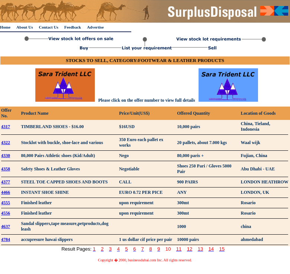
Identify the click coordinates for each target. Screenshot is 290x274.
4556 (5, 213)
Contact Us (48, 27)
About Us (24, 27)
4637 (5, 226)
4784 (5, 239)
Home (5, 27)
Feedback (72, 27)
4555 (5, 202)
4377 (5, 182)
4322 (5, 142)
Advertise (95, 27)
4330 (5, 155)
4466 (5, 192)
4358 (5, 169)
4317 (5, 126)
